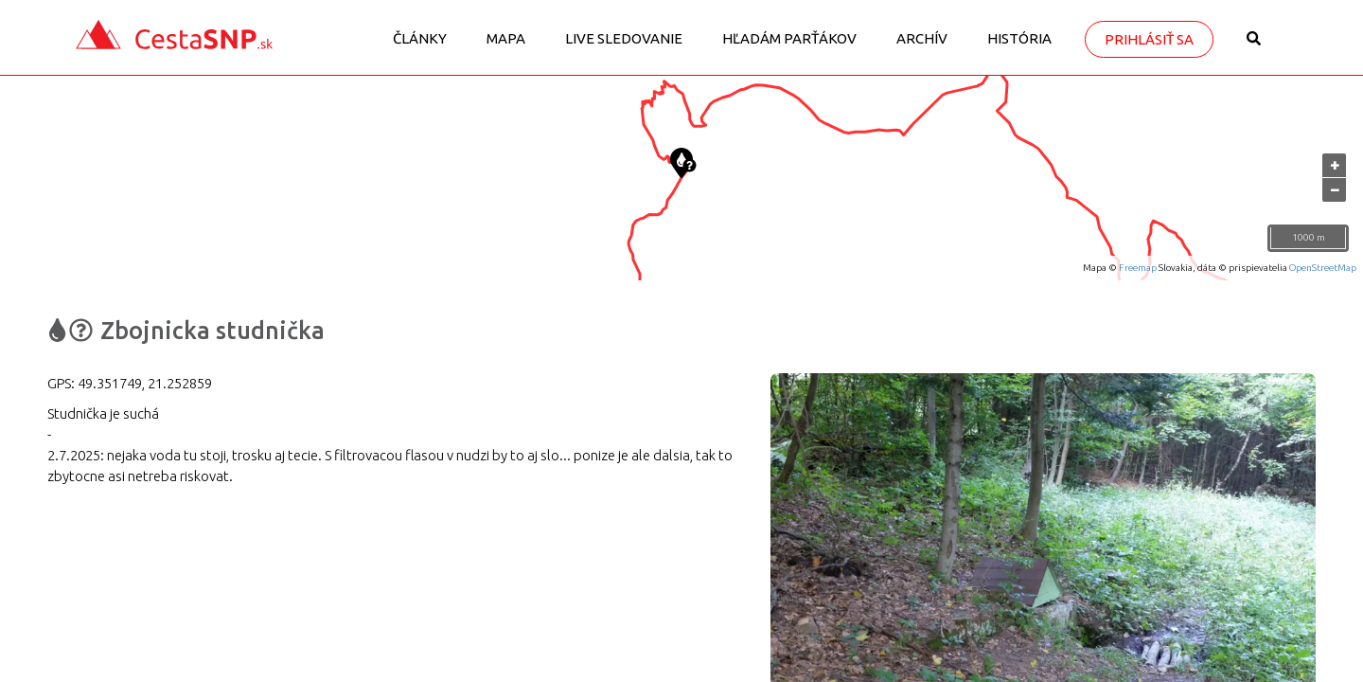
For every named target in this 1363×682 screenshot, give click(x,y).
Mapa (506, 38)
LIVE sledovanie (623, 38)
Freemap (1138, 267)
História (1019, 38)
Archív (921, 38)
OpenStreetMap (1322, 267)
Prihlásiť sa (1149, 39)
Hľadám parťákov (789, 38)
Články (420, 38)
